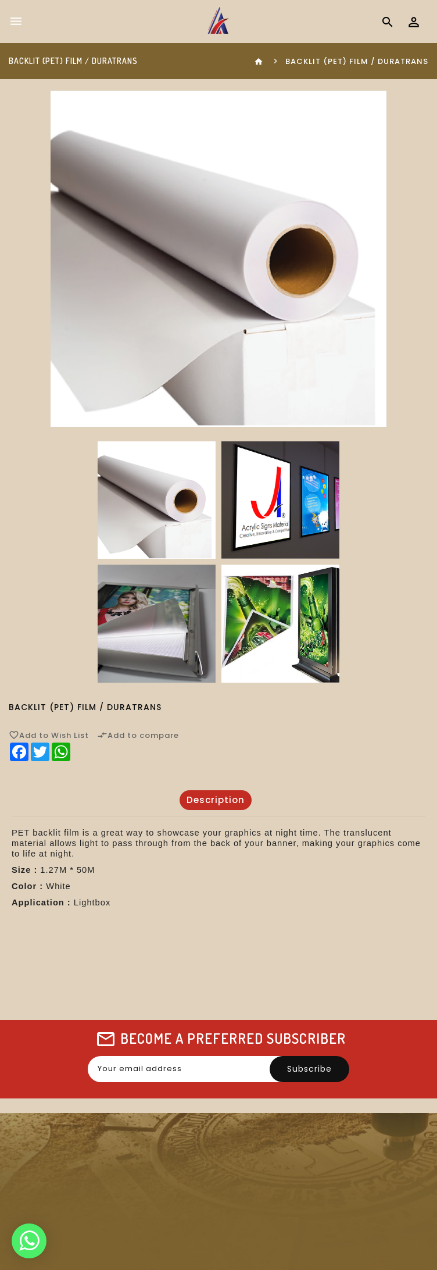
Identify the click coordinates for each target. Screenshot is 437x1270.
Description (216, 800)
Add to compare (138, 735)
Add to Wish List (49, 735)
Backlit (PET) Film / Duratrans (356, 61)
